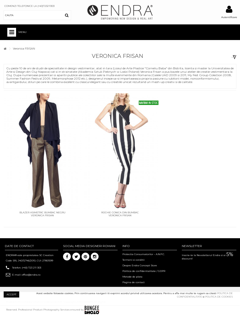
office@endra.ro (31, 274)
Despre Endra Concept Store (139, 265)
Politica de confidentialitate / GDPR (143, 271)
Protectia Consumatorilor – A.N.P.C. (143, 254)
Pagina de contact (133, 282)
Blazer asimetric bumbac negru (42, 212)
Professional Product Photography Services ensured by (58, 309)
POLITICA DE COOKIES (219, 296)
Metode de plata (132, 276)
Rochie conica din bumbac (120, 212)
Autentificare (229, 17)
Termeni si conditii (133, 259)
